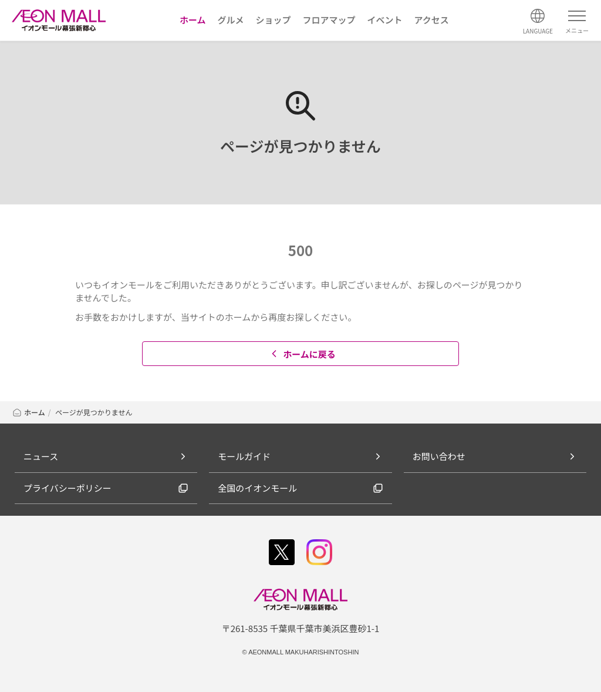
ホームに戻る (302, 354)
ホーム (28, 412)
